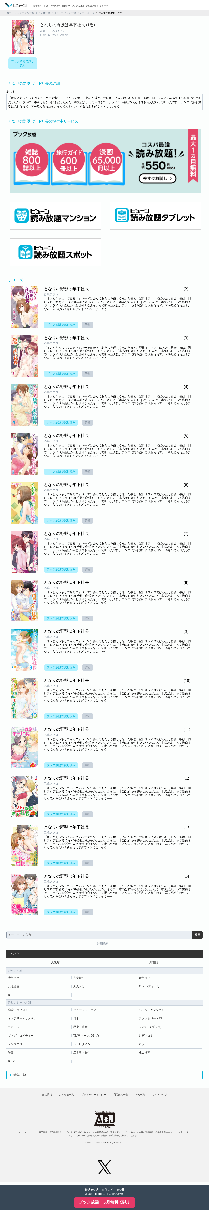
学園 (11, 1053)
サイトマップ (167, 1096)
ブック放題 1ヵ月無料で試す (105, 1202)
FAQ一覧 (145, 1096)
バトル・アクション (152, 1010)
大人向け (79, 987)
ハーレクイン (81, 1044)
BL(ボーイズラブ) (150, 1027)
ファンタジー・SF (150, 1019)
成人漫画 (144, 1053)
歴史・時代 (80, 1027)
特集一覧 (19, 1075)
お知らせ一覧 (61, 1096)
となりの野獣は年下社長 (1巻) (67, 25)
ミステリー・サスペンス (23, 1019)
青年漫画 (144, 978)
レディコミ (85, 12)
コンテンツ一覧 (25, 12)
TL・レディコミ (149, 987)
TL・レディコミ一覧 (64, 12)
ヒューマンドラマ (84, 1010)
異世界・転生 (81, 1053)
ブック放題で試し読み (22, 63)
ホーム (10, 12)
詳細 (89, 324)
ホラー (143, 1044)
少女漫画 (79, 978)
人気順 (55, 963)
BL (10, 995)
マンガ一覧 (44, 12)
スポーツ (13, 1027)
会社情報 (39, 1096)
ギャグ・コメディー (21, 1036)
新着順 (153, 963)
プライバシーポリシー (92, 1096)
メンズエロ (15, 1044)
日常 (76, 1019)
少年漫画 (13, 978)
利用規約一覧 (122, 1096)
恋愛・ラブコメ (18, 1010)
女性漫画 (13, 987)
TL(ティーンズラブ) (86, 1036)
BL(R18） (14, 1062)
